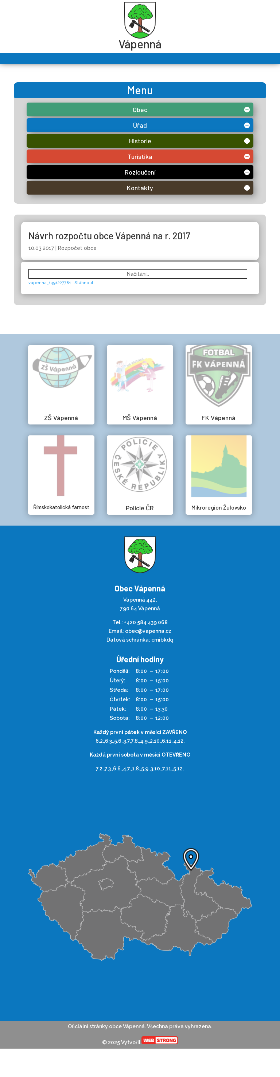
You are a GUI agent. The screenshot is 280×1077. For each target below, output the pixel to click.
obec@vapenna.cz (148, 631)
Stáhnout (83, 282)
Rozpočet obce (77, 248)
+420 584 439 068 (146, 622)
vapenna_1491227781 (49, 282)
